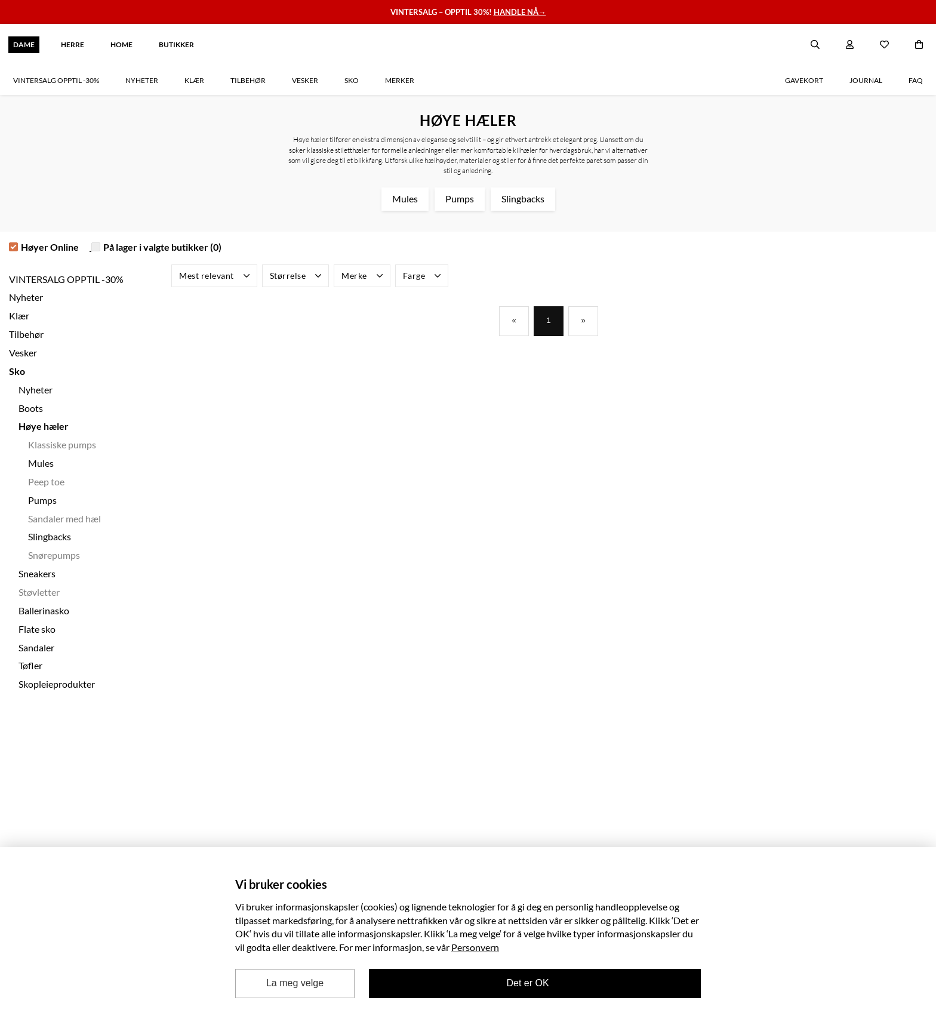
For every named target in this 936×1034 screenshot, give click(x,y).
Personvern (475, 947)
